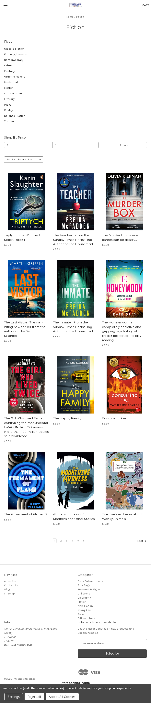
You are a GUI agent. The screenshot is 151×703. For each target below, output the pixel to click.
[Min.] (27, 145)
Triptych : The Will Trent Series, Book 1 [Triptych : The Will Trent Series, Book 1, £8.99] (22, 237)
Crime (8, 65)
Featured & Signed (89, 589)
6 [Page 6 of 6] (84, 540)
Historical (11, 82)
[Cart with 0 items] (145, 5)
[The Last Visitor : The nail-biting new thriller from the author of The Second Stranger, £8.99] (26, 289)
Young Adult (85, 610)
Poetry (8, 110)
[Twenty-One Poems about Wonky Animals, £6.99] (124, 481)
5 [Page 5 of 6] (78, 540)
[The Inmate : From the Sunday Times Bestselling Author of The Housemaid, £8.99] (75, 289)
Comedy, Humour (16, 54)
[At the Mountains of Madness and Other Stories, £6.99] (75, 481)
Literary (9, 99)
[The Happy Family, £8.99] (75, 385)
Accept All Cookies (62, 697)
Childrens (84, 593)
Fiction (82, 601)
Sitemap (9, 593)
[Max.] (75, 145)
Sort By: (10, 159)
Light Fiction (13, 93)
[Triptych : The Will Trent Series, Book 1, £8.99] (26, 201)
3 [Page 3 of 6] (67, 540)
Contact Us (11, 585)
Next (142, 541)
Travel (81, 614)
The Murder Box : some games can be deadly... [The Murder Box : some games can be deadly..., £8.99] (120, 237)
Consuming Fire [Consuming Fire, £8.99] (114, 418)
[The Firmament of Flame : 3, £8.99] (26, 481)
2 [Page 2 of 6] (61, 540)
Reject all (34, 697)
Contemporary (13, 60)
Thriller (9, 121)
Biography (84, 597)
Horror (8, 87)
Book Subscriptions (90, 581)
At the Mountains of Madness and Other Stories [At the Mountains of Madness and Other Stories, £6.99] (74, 516)
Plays (7, 104)
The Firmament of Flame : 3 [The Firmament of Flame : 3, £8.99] (25, 514)
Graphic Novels (14, 76)
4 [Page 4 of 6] (72, 540)
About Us (10, 581)
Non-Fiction (85, 606)
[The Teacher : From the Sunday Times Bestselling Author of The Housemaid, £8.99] (75, 201)
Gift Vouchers (86, 618)
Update (124, 145)
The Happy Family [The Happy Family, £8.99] (67, 418)
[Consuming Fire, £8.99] (124, 385)
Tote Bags (84, 585)
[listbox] (30, 160)
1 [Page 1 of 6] (54, 540)
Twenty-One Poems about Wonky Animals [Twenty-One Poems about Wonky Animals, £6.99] (122, 516)
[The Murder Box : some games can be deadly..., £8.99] (124, 201)
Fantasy (9, 71)
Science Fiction (14, 116)
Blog (7, 589)
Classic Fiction (14, 48)
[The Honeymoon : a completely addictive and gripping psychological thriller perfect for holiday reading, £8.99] (124, 289)
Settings (14, 697)
